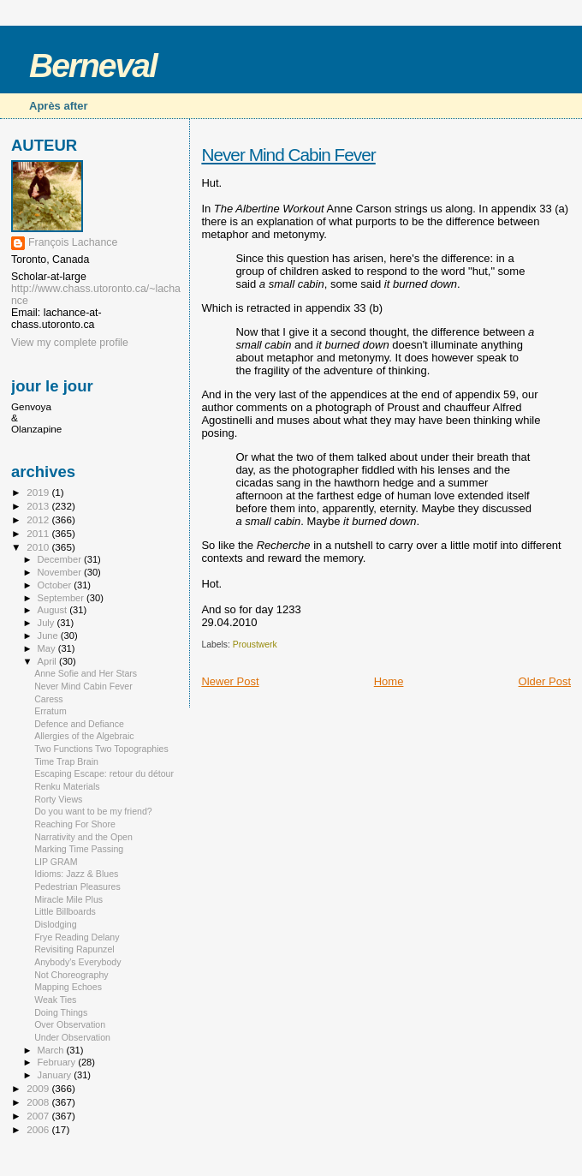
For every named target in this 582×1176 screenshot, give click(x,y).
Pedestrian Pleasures (77, 886)
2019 (39, 492)
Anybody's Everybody (77, 962)
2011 (39, 533)
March (52, 1050)
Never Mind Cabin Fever (288, 154)
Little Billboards (65, 911)
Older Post (545, 681)
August (54, 610)
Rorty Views (58, 799)
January (56, 1075)
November (61, 572)
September (62, 598)
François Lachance (72, 242)
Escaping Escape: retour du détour (104, 773)
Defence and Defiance (79, 724)
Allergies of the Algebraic (84, 736)
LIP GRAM (55, 862)
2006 (39, 1129)
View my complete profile (69, 343)
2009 (39, 1088)
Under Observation (72, 1037)
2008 (39, 1101)
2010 (39, 546)
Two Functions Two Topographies (101, 748)
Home (389, 681)
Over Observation (69, 1024)
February (58, 1062)
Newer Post (229, 681)
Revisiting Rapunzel (74, 949)
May (48, 648)
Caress (48, 699)
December (61, 559)
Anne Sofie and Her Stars (85, 673)
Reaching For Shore (75, 824)
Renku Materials (66, 786)
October (56, 585)
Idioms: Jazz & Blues (76, 874)
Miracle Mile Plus (68, 899)
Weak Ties (55, 999)
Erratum (50, 711)
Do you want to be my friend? (93, 811)
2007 (39, 1115)
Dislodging (55, 924)
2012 (39, 519)
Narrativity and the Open (83, 837)
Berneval (93, 65)
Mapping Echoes (68, 987)
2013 (39, 505)
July (47, 623)
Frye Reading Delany (76, 937)
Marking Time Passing (78, 849)
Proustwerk (255, 644)
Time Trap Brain (66, 761)
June (49, 635)
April (48, 661)
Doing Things (60, 1012)
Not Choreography (71, 975)
